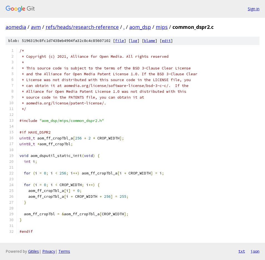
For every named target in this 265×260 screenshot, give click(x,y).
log (134, 40)
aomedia (16, 27)
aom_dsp (140, 27)
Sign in (253, 8)
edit (166, 40)
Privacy (48, 251)
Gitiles (33, 251)
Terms (64, 251)
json (255, 251)
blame (149, 40)
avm (36, 27)
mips (162, 27)
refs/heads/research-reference (82, 27)
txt (241, 251)
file (119, 40)
